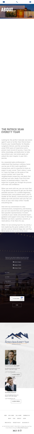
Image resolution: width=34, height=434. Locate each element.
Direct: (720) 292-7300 (11, 369)
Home (5, 415)
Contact (19, 418)
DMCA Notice (8, 422)
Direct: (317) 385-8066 (11, 396)
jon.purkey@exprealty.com (11, 395)
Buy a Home (11, 415)
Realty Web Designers (23, 427)
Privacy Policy (16, 422)
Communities (26, 415)
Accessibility (25, 422)
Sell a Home (18, 415)
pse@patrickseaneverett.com (12, 368)
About (9, 418)
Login (24, 418)
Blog (14, 418)
